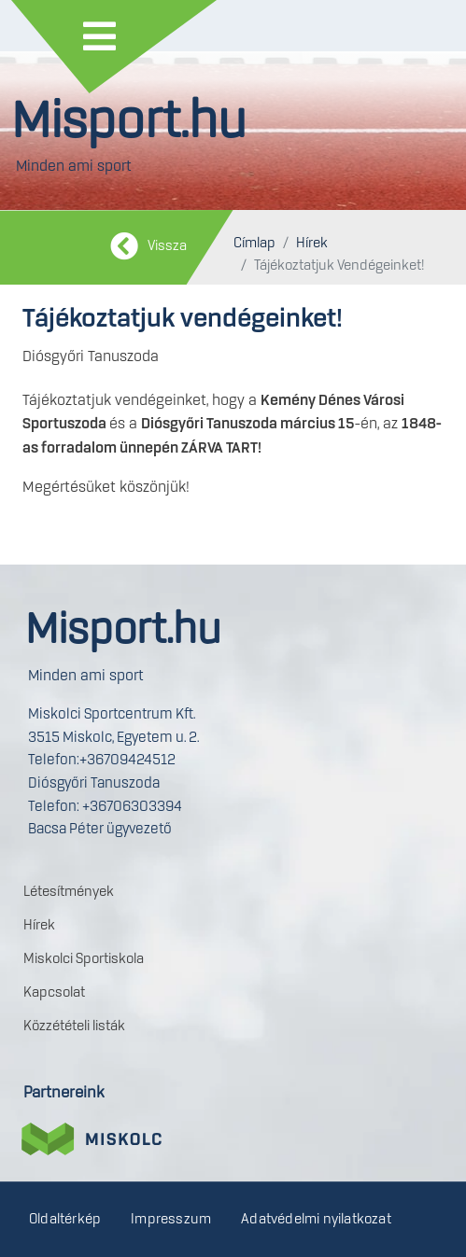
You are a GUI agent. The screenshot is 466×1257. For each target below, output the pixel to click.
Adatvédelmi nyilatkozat (316, 1219)
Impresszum (171, 1219)
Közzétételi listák (74, 1026)
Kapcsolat (54, 992)
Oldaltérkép (65, 1219)
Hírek (312, 243)
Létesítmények (68, 892)
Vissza (167, 246)
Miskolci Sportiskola (83, 959)
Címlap (254, 243)
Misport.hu (129, 122)
